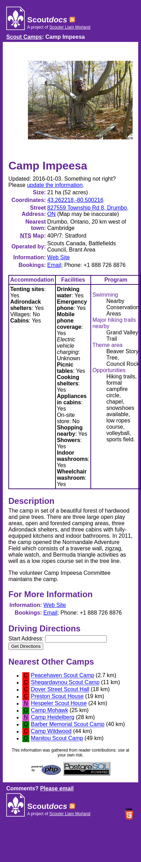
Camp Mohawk (49, 710)
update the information (54, 185)
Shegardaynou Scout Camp (65, 683)
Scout (47, 19)
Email (54, 265)
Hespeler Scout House (59, 704)
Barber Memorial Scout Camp (67, 724)
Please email (57, 788)
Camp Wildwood (51, 731)
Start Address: (57, 639)
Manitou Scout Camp (57, 738)
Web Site (58, 257)
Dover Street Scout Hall (60, 690)
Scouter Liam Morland (69, 27)
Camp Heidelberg (52, 717)
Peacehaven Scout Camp (62, 676)
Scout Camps (24, 37)
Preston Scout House (57, 697)
